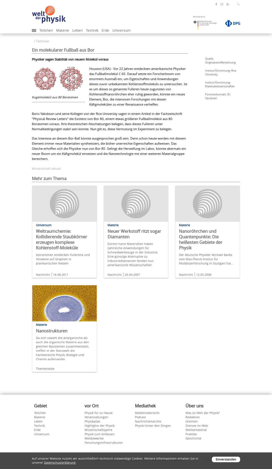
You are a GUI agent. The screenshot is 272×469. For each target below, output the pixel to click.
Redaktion (193, 417)
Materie (62, 30)
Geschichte (193, 438)
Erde (105, 30)
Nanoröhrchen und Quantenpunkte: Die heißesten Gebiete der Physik (200, 239)
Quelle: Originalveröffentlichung (220, 60)
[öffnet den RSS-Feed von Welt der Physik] (228, 4)
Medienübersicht (147, 413)
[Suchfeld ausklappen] (239, 4)
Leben (77, 30)
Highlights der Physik (100, 426)
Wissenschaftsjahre (98, 430)
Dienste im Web (197, 426)
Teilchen (46, 30)
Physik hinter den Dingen (153, 426)
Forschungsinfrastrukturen (104, 443)
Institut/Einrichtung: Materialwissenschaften (220, 84)
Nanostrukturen (51, 331)
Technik (92, 30)
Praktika (191, 434)
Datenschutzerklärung (60, 463)
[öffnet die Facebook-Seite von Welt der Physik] (216, 4)
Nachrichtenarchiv (148, 421)
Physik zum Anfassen (100, 434)
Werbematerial (196, 430)
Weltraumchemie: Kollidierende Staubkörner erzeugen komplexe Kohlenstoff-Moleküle (61, 239)
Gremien (192, 421)
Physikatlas (92, 421)
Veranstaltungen (96, 417)
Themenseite (45, 369)
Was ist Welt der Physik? (203, 413)
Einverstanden (226, 459)
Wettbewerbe (94, 438)
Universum (121, 30)
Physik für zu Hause (99, 413)
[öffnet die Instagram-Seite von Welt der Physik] (221, 4)
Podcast (140, 417)
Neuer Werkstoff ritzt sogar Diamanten (134, 234)
